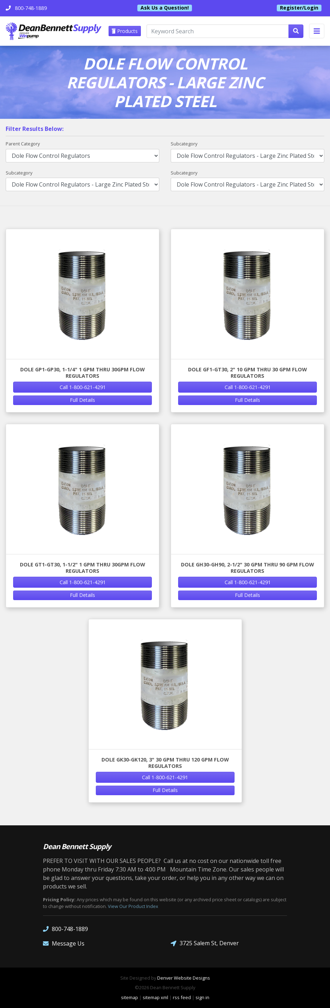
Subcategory (184, 143)
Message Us (63, 943)
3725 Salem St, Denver (205, 943)
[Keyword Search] (218, 31)
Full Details (82, 400)
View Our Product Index (133, 906)
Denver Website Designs (183, 978)
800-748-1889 (65, 928)
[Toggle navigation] (316, 31)
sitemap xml (155, 997)
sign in (202, 997)
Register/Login (299, 8)
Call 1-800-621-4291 (83, 387)
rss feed (182, 997)
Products (125, 31)
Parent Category (23, 143)
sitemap (129, 997)
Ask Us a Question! (165, 8)
